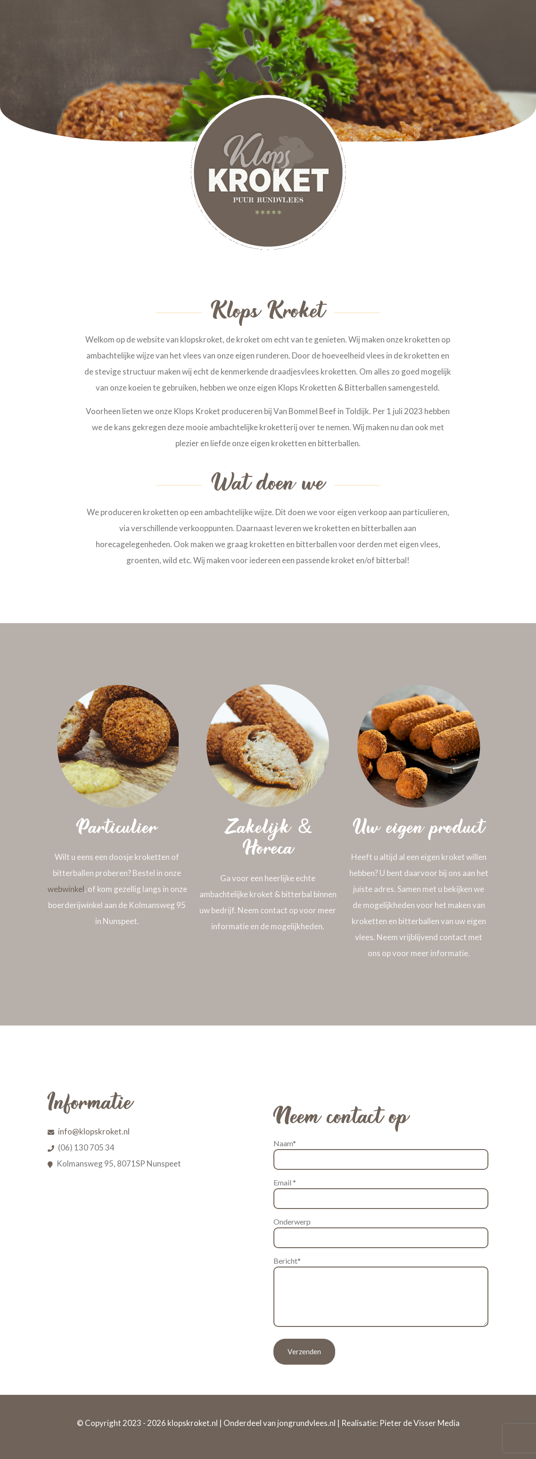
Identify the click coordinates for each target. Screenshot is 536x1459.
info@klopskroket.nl (94, 1131)
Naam (380, 1154)
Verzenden (304, 1351)
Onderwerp (380, 1232)
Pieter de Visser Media (419, 1423)
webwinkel (66, 889)
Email (380, 1193)
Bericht (380, 1291)
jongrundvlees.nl (306, 1423)
